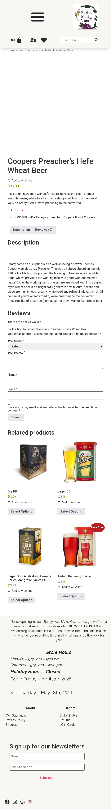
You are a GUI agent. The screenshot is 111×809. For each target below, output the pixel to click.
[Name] (47, 756)
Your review (16, 352)
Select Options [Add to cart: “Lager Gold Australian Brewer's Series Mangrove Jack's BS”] (21, 600)
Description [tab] (21, 230)
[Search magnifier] (96, 40)
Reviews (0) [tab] (43, 230)
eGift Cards (67, 724)
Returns (65, 720)
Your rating (16, 340)
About (30, 708)
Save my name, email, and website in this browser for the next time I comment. (53, 409)
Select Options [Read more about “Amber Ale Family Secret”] (71, 596)
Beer (21, 50)
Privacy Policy (15, 720)
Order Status (69, 715)
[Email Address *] (47, 767)
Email (12, 389)
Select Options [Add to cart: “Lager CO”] (71, 511)
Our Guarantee (16, 715)
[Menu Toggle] (37, 17)
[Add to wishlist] (20, 180)
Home (11, 50)
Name (13, 374)
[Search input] (78, 40)
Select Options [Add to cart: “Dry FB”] (21, 511)
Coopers (68, 217)
